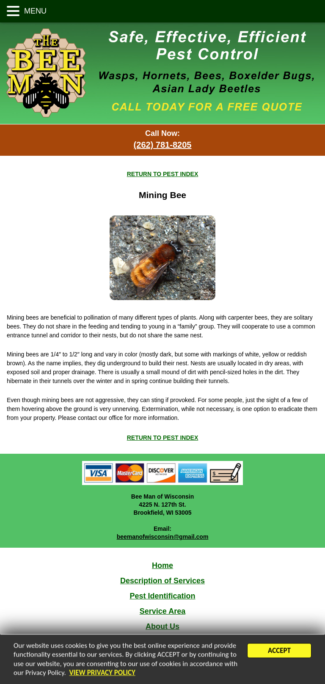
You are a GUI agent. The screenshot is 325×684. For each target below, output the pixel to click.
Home (162, 565)
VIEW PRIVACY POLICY (102, 673)
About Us (162, 626)
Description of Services (162, 580)
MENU (34, 11)
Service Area (162, 611)
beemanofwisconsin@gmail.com (163, 536)
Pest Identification (162, 596)
